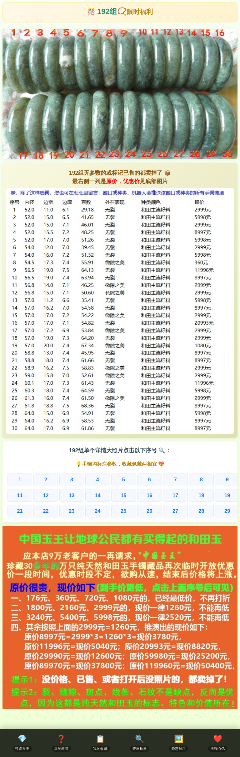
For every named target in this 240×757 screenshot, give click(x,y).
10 (221, 480)
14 (86, 495)
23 (64, 511)
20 (222, 495)
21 (18, 511)
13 (64, 495)
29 (199, 511)
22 (41, 511)
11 (18, 495)
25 (109, 511)
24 (86, 511)
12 (41, 495)
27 (154, 511)
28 (177, 511)
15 (109, 495)
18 (177, 495)
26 (131, 511)
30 (222, 511)
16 (131, 495)
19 (199, 495)
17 (154, 495)
